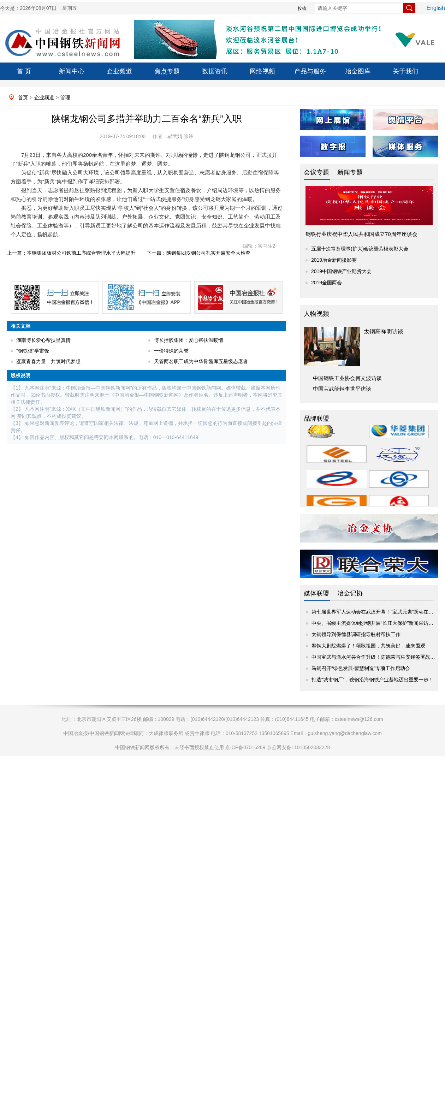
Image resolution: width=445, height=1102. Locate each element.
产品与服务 (310, 71)
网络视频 (262, 71)
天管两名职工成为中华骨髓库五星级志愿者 (201, 361)
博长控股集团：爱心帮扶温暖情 (188, 340)
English (436, 8)
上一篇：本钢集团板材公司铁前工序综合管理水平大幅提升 (71, 253)
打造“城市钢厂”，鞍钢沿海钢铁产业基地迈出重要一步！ (372, 679)
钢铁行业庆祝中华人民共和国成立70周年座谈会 (361, 234)
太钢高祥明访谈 (383, 331)
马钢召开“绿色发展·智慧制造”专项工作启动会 (361, 668)
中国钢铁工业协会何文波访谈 (347, 378)
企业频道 (119, 71)
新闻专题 (350, 172)
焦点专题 (167, 71)
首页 (23, 97)
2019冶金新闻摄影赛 (334, 260)
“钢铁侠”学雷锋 (32, 351)
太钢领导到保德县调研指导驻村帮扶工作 (356, 634)
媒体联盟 (316, 593)
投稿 (302, 8)
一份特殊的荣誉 (171, 351)
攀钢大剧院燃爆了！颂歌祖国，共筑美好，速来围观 (368, 645)
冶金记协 (350, 593)
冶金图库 (357, 71)
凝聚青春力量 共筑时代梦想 (48, 361)
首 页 (24, 71)
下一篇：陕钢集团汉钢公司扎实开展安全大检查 (198, 253)
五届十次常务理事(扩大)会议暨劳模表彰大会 (359, 248)
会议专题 (316, 172)
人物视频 (316, 313)
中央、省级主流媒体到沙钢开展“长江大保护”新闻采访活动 (375, 623)
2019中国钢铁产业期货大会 (341, 271)
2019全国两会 (326, 282)
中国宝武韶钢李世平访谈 (342, 389)
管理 (65, 97)
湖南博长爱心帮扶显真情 (43, 340)
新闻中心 (71, 71)
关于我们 (405, 71)
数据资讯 (214, 71)
